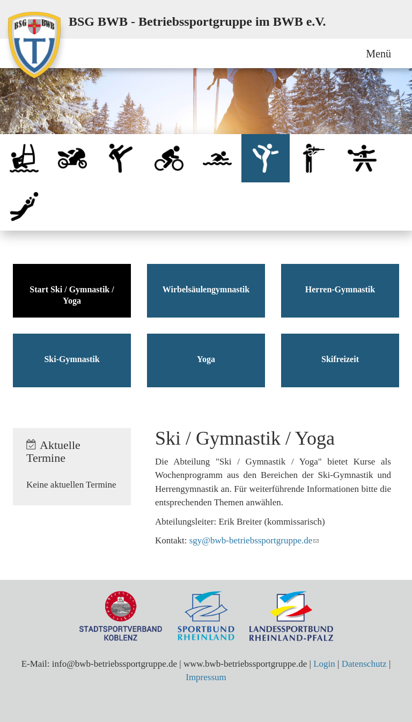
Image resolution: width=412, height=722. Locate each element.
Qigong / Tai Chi (121, 158)
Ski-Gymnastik (71, 359)
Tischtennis (362, 158)
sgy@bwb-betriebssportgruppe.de (251, 540)
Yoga (206, 359)
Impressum (206, 677)
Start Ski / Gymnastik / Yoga (72, 295)
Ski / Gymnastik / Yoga (265, 158)
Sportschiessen (314, 158)
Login (324, 664)
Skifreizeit (340, 359)
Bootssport (24, 158)
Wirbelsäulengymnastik (206, 289)
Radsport (169, 158)
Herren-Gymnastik (340, 289)
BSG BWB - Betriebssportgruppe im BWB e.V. (197, 21)
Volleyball (24, 206)
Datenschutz (364, 664)
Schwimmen (217, 158)
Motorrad (72, 158)
